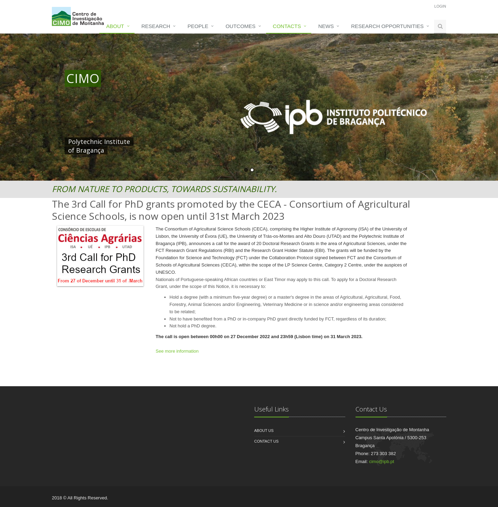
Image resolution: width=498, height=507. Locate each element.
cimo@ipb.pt (381, 461)
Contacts (287, 26)
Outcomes (240, 26)
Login (440, 6)
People (197, 26)
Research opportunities (387, 26)
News (326, 26)
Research (155, 26)
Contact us (266, 441)
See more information (177, 351)
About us (264, 430)
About (115, 26)
